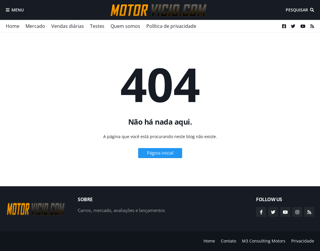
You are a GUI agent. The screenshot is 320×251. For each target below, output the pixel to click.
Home (12, 26)
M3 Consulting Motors (263, 241)
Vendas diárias (67, 26)
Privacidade (302, 241)
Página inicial (160, 153)
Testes (97, 26)
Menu (17, 10)
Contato (228, 241)
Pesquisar (297, 10)
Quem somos (125, 26)
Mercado (35, 26)
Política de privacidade (171, 26)
